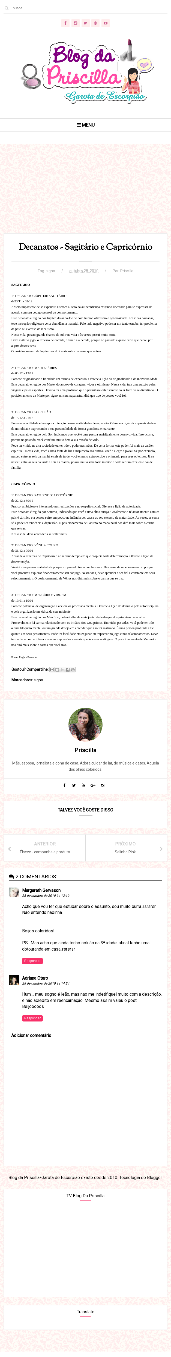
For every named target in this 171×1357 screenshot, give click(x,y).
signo (50, 273)
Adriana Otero (35, 982)
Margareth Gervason (41, 894)
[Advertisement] (86, 197)
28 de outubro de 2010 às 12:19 (46, 900)
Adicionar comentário (31, 1039)
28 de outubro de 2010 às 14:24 (46, 987)
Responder (33, 965)
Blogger (154, 1181)
